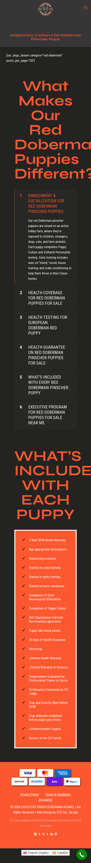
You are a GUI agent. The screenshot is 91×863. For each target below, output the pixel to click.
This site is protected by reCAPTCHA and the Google (33, 820)
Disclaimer (46, 800)
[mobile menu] (85, 7)
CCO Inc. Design (67, 812)
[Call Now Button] (81, 854)
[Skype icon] (35, 834)
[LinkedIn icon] (51, 834)
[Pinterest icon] (55, 834)
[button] (45, 237)
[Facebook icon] (39, 834)
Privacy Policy (29, 794)
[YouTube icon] (47, 834)
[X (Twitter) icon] (43, 834)
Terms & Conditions (58, 794)
